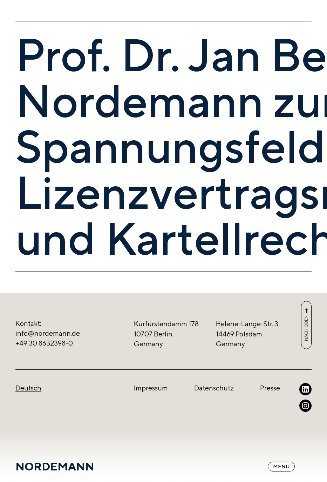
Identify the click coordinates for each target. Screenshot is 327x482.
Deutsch (28, 388)
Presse (270, 388)
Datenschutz (214, 388)
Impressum (151, 388)
